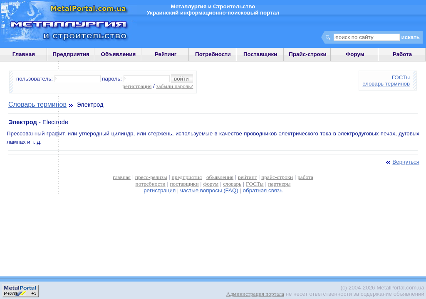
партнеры (279, 184)
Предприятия (71, 54)
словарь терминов (386, 84)
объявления (219, 177)
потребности (151, 184)
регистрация (136, 86)
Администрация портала (255, 294)
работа (305, 177)
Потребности (213, 54)
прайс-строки (277, 177)
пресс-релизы (151, 177)
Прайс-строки (307, 54)
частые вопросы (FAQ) (209, 190)
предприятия (187, 177)
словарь (232, 184)
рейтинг (247, 177)
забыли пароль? (174, 86)
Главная (23, 54)
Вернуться (401, 162)
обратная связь (262, 190)
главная (122, 177)
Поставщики (260, 54)
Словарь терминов (37, 104)
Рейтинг (166, 54)
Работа (402, 54)
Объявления (118, 54)
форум (211, 184)
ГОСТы (401, 77)
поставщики (184, 184)
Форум (355, 54)
